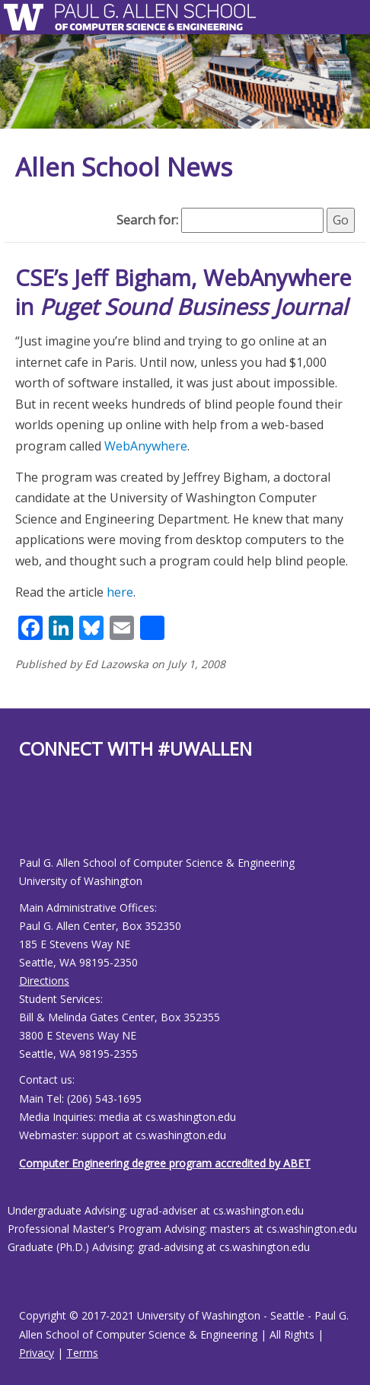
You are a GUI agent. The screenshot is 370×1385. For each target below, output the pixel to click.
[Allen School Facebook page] (23, 819)
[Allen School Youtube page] (30, 819)
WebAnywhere (145, 446)
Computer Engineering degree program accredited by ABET (165, 1163)
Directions (44, 980)
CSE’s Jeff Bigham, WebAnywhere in (183, 292)
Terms (82, 1352)
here (120, 592)
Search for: (147, 220)
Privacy (36, 1352)
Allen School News (123, 167)
